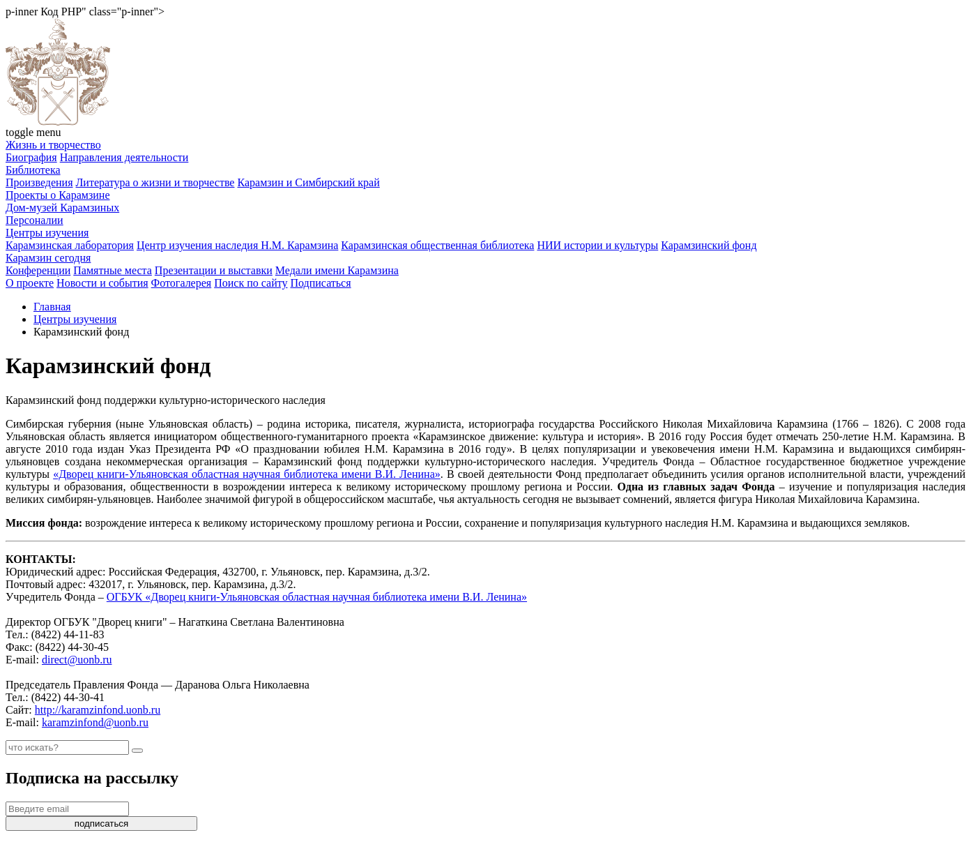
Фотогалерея (181, 283)
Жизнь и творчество (53, 145)
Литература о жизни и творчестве (155, 182)
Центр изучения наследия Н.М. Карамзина (237, 245)
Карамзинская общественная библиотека (437, 245)
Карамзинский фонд (708, 245)
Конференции (38, 270)
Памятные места (112, 270)
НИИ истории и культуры (597, 245)
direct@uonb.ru (77, 660)
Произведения (39, 182)
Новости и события (102, 283)
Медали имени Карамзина (337, 270)
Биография (31, 157)
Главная (52, 307)
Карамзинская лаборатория (70, 245)
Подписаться (320, 283)
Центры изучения (47, 233)
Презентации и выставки (214, 270)
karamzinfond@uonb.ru (95, 722)
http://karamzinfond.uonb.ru (97, 710)
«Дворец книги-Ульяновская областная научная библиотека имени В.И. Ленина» (247, 474)
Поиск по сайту (250, 283)
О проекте (30, 283)
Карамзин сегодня (48, 258)
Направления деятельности (124, 157)
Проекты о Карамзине (58, 195)
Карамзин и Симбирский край (308, 182)
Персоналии (34, 220)
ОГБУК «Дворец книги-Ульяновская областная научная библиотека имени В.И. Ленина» (317, 597)
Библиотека (33, 170)
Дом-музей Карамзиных (62, 207)
